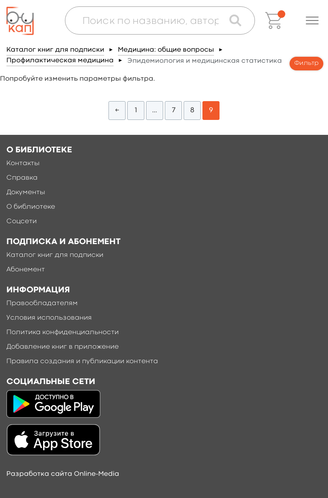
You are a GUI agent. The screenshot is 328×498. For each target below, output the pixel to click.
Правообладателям (42, 303)
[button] (312, 20)
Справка (22, 178)
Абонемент (25, 270)
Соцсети (21, 221)
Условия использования (49, 318)
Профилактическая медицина (60, 61)
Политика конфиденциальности (62, 332)
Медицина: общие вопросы (166, 50)
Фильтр (306, 63)
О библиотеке (30, 207)
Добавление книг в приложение (62, 347)
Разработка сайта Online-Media (62, 474)
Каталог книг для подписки (55, 50)
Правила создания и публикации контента (82, 361)
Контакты (23, 163)
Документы (25, 192)
